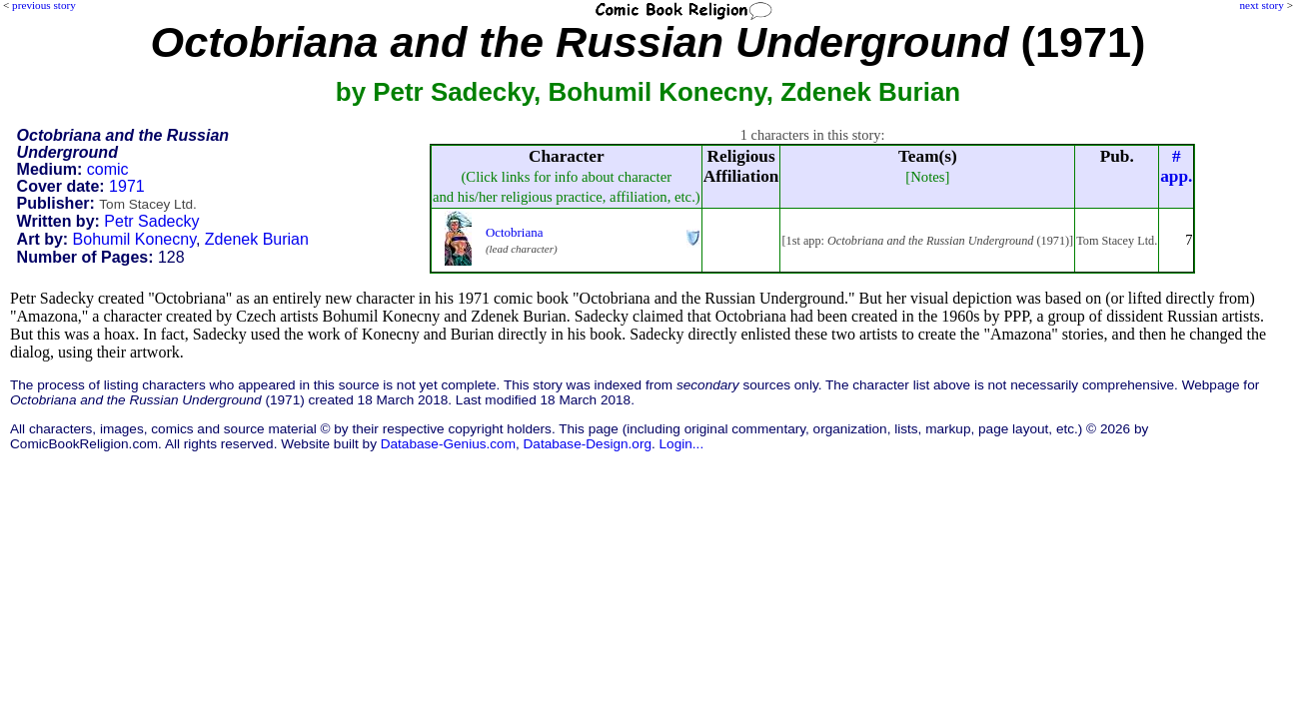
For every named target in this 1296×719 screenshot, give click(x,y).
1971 (127, 186)
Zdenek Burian (257, 239)
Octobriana (515, 232)
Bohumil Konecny (134, 239)
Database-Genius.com (448, 443)
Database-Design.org (587, 443)
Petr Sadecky (151, 221)
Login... (681, 443)
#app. (1176, 166)
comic (108, 169)
